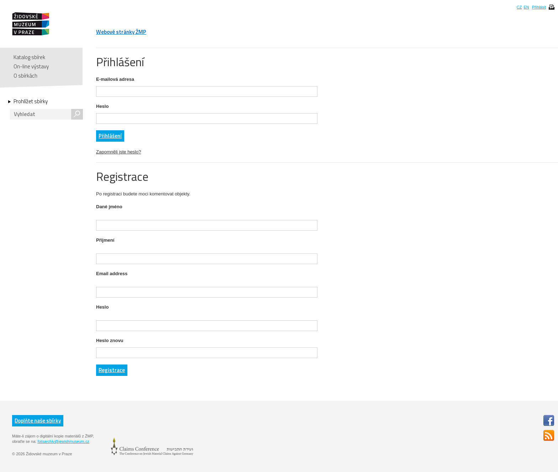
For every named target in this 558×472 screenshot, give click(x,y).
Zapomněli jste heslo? (118, 151)
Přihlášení (110, 136)
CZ (519, 7)
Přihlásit (539, 7)
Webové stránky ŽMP (121, 32)
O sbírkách (25, 76)
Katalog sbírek (29, 57)
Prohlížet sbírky (31, 101)
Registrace (112, 370)
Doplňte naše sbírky (38, 420)
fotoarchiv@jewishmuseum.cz (63, 441)
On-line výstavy (31, 66)
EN (526, 7)
